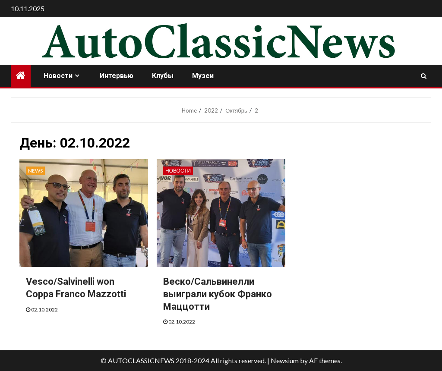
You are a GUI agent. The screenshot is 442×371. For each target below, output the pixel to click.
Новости (58, 76)
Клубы (163, 76)
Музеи (203, 76)
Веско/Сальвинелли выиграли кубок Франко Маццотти (217, 293)
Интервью (116, 76)
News (35, 170)
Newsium (285, 360)
